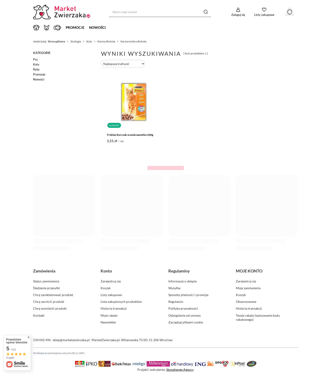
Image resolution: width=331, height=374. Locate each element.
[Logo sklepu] (62, 12)
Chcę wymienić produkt (50, 308)
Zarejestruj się (111, 281)
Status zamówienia (46, 281)
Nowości (97, 27)
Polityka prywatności (183, 308)
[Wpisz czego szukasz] (160, 12)
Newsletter (108, 322)
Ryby (36, 69)
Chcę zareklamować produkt (53, 295)
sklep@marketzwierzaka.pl (71, 340)
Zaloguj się (238, 15)
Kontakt (38, 315)
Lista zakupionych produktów (121, 302)
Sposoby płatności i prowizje (188, 295)
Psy (35, 59)
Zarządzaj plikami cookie (185, 322)
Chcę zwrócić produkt (48, 302)
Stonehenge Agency (180, 370)
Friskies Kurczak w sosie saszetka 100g (130, 134)
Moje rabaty (109, 315)
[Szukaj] (206, 12)
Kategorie (42, 53)
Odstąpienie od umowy (184, 315)
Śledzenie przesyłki (46, 288)
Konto (106, 270)
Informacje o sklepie (182, 281)
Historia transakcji (114, 308)
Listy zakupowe (264, 15)
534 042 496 (42, 340)
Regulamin (175, 302)
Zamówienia (44, 270)
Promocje (75, 27)
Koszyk (106, 288)
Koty (36, 64)
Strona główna (56, 41)
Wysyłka (174, 288)
